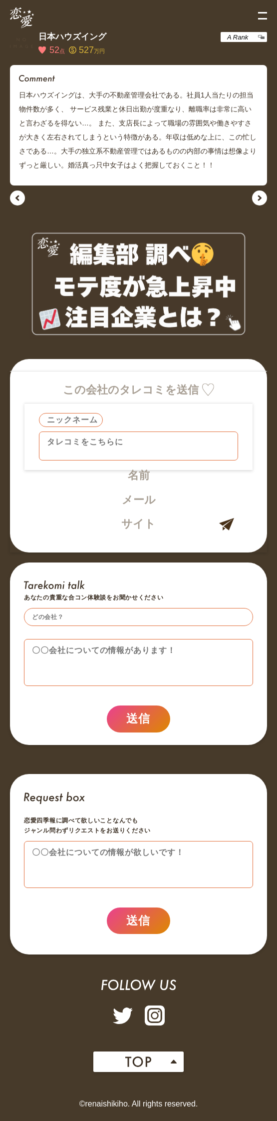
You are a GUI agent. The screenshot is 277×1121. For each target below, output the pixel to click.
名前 (139, 475)
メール (139, 500)
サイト (138, 524)
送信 (138, 720)
